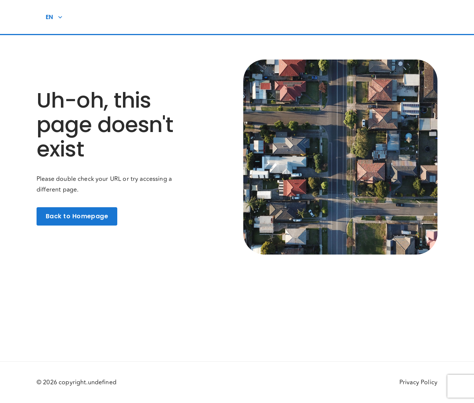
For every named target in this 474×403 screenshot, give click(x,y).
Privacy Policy (418, 382)
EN (54, 17)
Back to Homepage (77, 216)
